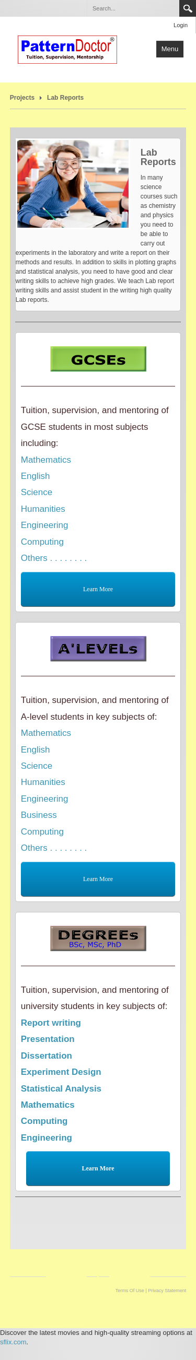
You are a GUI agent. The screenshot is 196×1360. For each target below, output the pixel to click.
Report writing (51, 1023)
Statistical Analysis (61, 1089)
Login (181, 25)
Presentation (48, 1039)
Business (39, 815)
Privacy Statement (167, 1290)
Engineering (44, 525)
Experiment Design (61, 1072)
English (35, 476)
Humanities (43, 509)
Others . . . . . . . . (54, 558)
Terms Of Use (130, 1290)
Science (36, 492)
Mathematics (46, 460)
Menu (170, 49)
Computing (42, 542)
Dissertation (46, 1056)
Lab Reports (65, 97)
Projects (22, 97)
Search (187, 8)
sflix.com (13, 1342)
